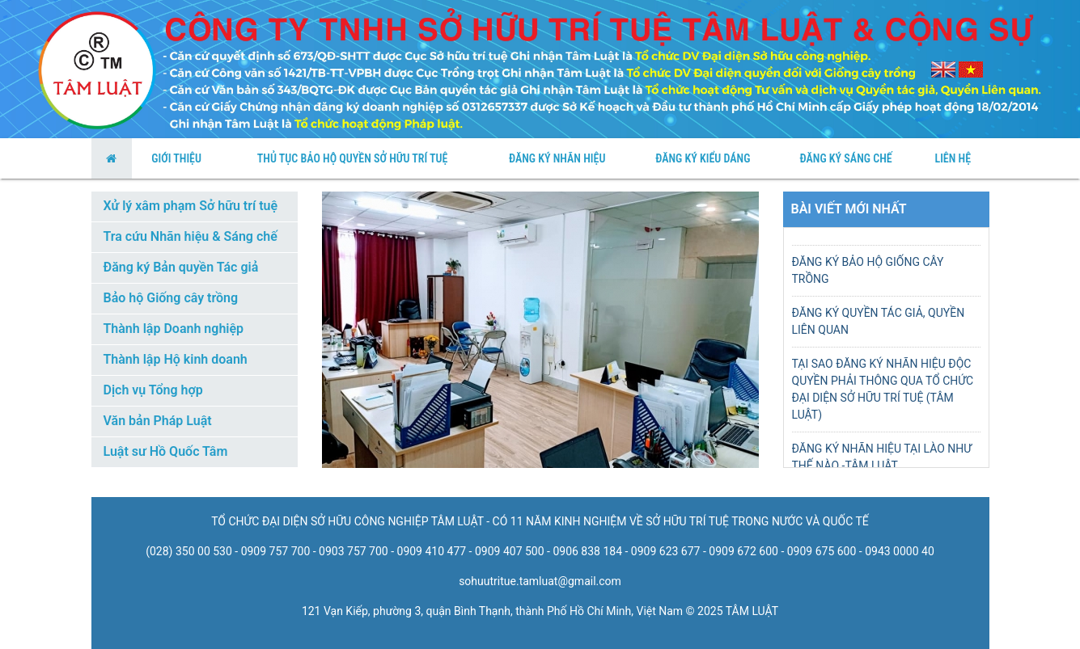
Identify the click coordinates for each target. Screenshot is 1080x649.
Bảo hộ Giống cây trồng (171, 298)
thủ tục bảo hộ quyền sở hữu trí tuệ (352, 158)
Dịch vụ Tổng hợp (153, 390)
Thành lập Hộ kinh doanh (176, 359)
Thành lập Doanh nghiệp (174, 328)
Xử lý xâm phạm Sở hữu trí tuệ (191, 205)
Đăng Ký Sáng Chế (846, 158)
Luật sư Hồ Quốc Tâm (166, 451)
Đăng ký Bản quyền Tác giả (181, 267)
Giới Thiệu (176, 158)
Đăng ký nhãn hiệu (557, 158)
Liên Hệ (952, 158)
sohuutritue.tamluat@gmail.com (540, 581)
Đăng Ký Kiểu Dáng (702, 158)
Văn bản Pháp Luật (158, 420)
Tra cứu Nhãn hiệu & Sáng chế (190, 236)
